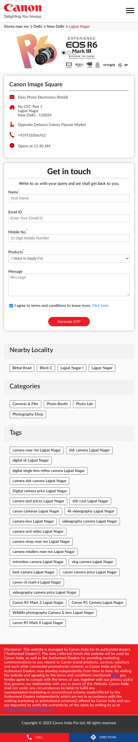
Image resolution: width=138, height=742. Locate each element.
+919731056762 (32, 135)
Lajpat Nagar (102, 368)
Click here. (100, 306)
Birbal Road (22, 368)
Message (15, 272)
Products (16, 252)
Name (13, 192)
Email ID (15, 212)
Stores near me (16, 26)
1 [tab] (63, 52)
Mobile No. (18, 232)
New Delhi (55, 26)
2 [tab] (69, 52)
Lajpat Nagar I (71, 368)
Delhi (38, 26)
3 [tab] (74, 52)
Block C (46, 368)
